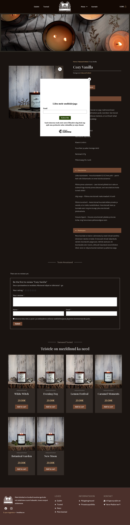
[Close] (89, 79)
